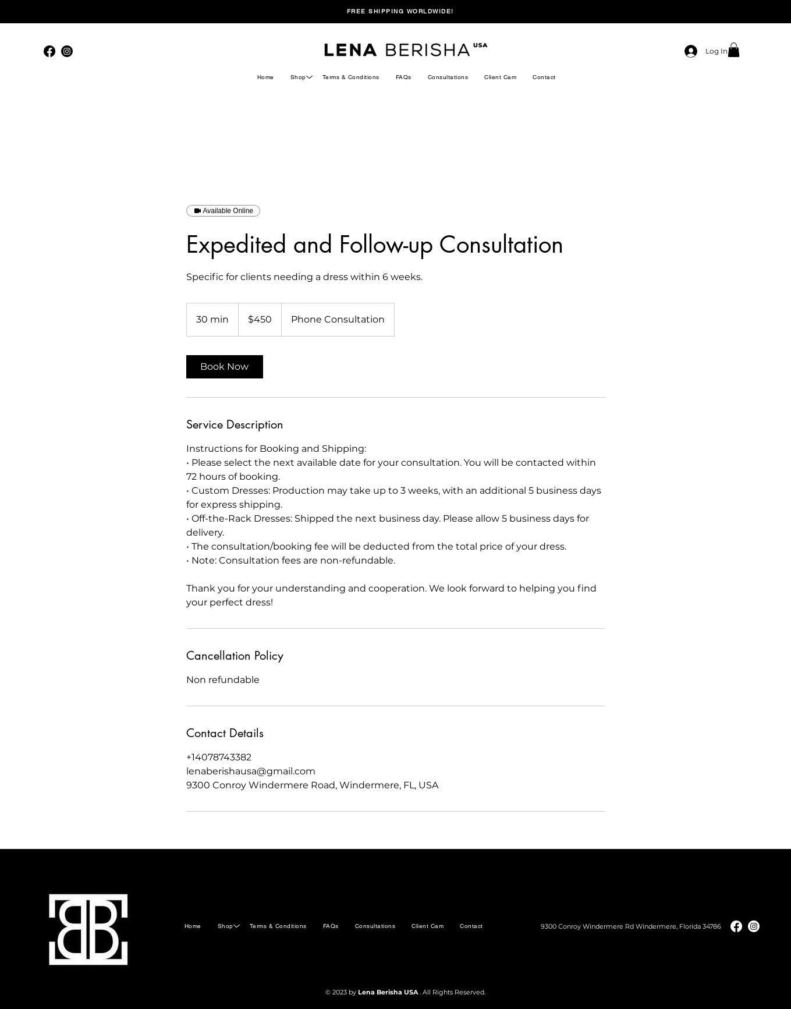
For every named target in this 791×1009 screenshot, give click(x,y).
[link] (224, 366)
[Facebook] (49, 51)
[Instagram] (67, 51)
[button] (734, 50)
